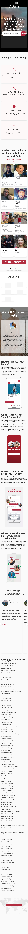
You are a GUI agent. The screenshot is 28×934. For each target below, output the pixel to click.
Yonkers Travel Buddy (6, 719)
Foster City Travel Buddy (6, 876)
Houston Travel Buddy (6, 705)
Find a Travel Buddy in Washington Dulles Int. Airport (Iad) (14, 153)
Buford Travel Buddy (6, 781)
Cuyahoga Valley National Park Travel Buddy (11, 851)
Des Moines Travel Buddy (7, 786)
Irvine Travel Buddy (5, 759)
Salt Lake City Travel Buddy (7, 792)
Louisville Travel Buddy (6, 860)
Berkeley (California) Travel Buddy (9, 799)
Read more (4, 624)
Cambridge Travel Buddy (6, 802)
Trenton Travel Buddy (6, 686)
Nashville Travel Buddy (6, 771)
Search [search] (24, 33)
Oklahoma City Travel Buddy (7, 890)
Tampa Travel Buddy (6, 714)
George (17, 227)
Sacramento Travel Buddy (7, 736)
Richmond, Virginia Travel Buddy (8, 813)
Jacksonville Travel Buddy (7, 745)
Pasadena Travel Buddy (6, 855)
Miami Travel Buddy (5, 809)
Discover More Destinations (14, 905)
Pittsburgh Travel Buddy (6, 752)
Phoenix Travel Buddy (6, 700)
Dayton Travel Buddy (6, 879)
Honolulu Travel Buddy (6, 762)
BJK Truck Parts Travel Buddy (8, 862)
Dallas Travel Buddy (5, 693)
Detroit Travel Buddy (6, 846)
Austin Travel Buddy (5, 696)
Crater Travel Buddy (5, 867)
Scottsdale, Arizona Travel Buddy (9, 827)
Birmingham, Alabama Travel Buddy (9, 712)
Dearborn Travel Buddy (6, 844)
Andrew (17, 180)
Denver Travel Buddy (6, 679)
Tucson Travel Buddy (6, 841)
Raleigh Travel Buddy (6, 804)
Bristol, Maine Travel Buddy (7, 886)
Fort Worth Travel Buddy (6, 865)
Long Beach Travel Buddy (7, 853)
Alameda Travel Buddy (6, 779)
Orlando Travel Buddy (6, 724)
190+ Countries (11, 36)
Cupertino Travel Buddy (6, 743)
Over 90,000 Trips (21, 36)
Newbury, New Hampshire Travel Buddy (10, 703)
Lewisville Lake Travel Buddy (7, 816)
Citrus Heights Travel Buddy (7, 797)
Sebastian (4, 250)
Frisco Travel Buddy (5, 869)
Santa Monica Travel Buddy (7, 881)
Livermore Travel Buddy (6, 738)
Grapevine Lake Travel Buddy (8, 883)
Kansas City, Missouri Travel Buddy (9, 727)
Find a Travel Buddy (16, 159)
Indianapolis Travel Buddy (7, 717)
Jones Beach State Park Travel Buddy (9, 806)
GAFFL (8, 159)
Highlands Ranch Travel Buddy (8, 795)
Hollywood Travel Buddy (6, 773)
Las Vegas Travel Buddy (6, 790)
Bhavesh (4, 180)
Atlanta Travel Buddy (6, 677)
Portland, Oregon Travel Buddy (8, 710)
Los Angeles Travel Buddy (7, 665)
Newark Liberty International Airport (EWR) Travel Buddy (12, 833)
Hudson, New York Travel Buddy (8, 663)
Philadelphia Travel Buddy (7, 731)
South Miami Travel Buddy (7, 741)
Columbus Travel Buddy (6, 722)
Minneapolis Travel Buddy (7, 783)
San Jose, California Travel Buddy (9, 675)
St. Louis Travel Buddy (6, 750)
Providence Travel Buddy (7, 755)
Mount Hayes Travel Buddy (7, 757)
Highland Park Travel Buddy (7, 764)
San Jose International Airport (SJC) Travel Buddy (12, 825)
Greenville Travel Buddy (6, 820)
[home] (14, 7)
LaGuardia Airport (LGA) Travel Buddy (9, 766)
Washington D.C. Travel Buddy (8, 670)
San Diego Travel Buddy (6, 707)
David (3, 203)
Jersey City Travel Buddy (7, 682)
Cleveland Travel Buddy (6, 839)
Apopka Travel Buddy (6, 830)
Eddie (16, 204)
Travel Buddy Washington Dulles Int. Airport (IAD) (14, 161)
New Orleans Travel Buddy (7, 818)
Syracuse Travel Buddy (6, 874)
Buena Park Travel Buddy (7, 788)
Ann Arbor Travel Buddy (6, 837)
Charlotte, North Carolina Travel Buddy (10, 734)
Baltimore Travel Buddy (6, 748)
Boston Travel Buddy (6, 698)
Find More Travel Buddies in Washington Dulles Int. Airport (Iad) (14, 262)
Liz (3, 227)
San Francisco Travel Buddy (7, 689)
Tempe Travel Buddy (6, 858)
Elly (16, 250)
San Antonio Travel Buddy (7, 729)
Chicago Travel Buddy (6, 668)
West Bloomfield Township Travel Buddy (10, 811)
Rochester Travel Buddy (6, 848)
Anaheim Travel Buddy (6, 775)
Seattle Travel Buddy (6, 672)
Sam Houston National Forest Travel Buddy (11, 691)
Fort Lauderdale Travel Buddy (8, 768)
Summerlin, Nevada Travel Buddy (8, 872)
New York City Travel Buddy (7, 684)
